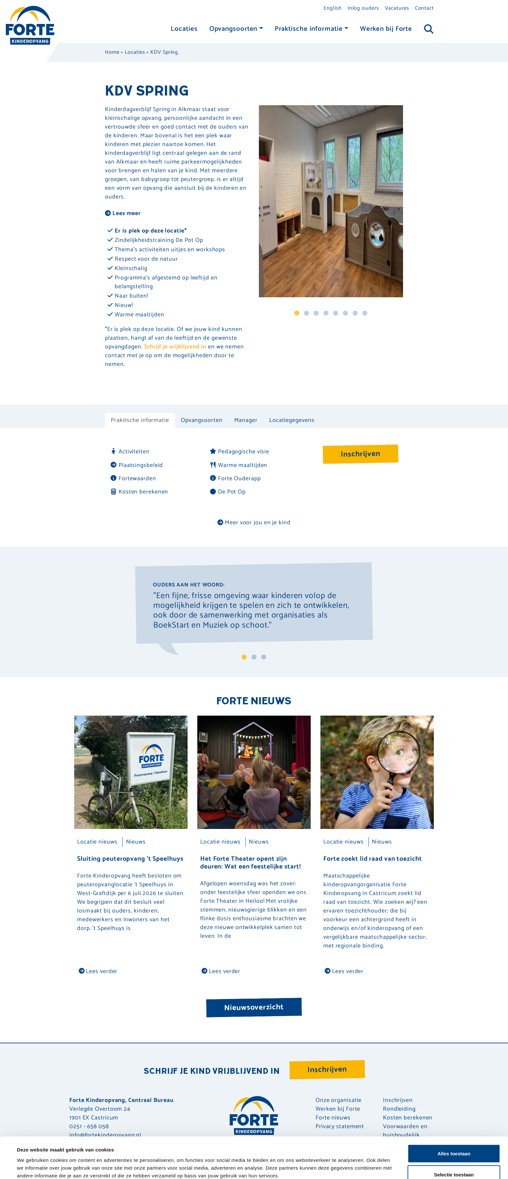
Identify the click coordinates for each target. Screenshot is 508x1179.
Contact (424, 8)
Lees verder (98, 971)
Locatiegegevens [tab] (292, 420)
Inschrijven (361, 454)
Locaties (184, 29)
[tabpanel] (331, 201)
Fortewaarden (133, 478)
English (332, 8)
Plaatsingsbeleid (136, 465)
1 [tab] (297, 313)
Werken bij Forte (386, 29)
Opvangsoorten (233, 29)
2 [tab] (306, 313)
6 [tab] (345, 313)
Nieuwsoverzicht (254, 1007)
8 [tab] (365, 313)
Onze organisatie (339, 1100)
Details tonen (282, 1162)
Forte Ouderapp (235, 478)
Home (112, 52)
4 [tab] (326, 313)
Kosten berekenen (139, 492)
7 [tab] (355, 313)
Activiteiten (130, 452)
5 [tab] (335, 313)
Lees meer (123, 213)
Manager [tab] (246, 420)
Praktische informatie (309, 29)
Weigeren (454, 1161)
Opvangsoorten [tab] (202, 420)
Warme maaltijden (238, 465)
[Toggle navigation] (429, 29)
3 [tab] (316, 313)
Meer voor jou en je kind (254, 522)
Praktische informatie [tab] (140, 420)
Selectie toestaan (454, 1140)
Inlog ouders (363, 8)
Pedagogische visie (239, 452)
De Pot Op (227, 492)
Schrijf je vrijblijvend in (175, 347)
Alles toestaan (453, 1119)
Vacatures (397, 8)
